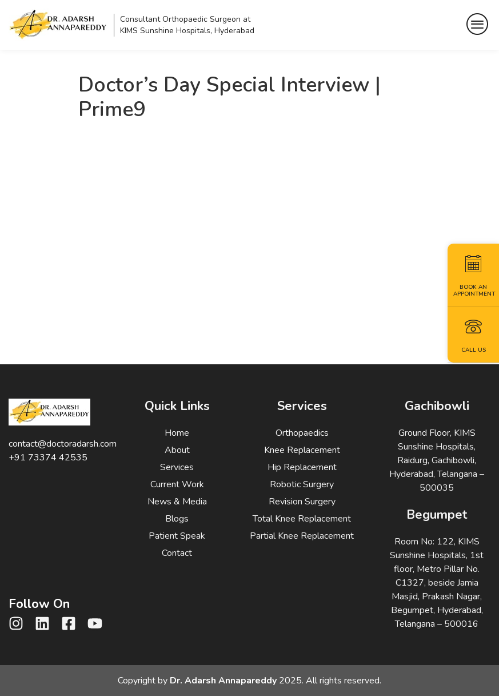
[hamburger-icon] (477, 25)
